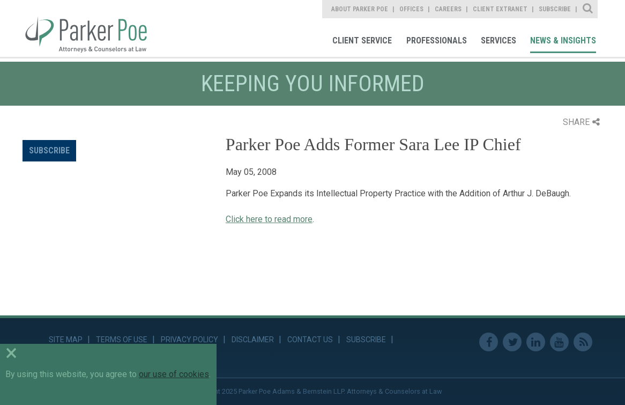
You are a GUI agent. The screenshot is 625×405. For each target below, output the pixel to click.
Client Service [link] (362, 40)
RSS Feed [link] (583, 342)
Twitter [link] (512, 342)
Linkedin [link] (535, 342)
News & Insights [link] (563, 40)
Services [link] (498, 40)
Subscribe (49, 150)
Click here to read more (269, 219)
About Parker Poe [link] (359, 9)
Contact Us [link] (310, 339)
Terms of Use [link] (121, 339)
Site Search (588, 9)
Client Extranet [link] (500, 9)
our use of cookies (174, 374)
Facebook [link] (488, 342)
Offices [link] (411, 9)
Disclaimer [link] (253, 339)
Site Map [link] (66, 339)
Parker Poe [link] (92, 28)
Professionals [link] (436, 40)
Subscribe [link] (555, 9)
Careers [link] (448, 9)
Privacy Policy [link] (189, 339)
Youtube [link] (559, 342)
